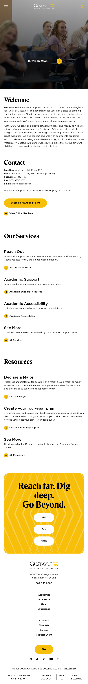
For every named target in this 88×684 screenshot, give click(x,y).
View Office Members (21, 213)
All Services (15, 340)
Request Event (44, 635)
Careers (44, 630)
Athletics (44, 621)
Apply (44, 541)
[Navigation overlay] (6, 6)
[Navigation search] (82, 6)
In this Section (38, 61)
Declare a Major (18, 396)
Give (44, 649)
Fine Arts (44, 625)
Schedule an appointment (25, 203)
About (44, 604)
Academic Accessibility (22, 316)
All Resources (17, 455)
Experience (44, 609)
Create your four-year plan (24, 428)
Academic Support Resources (25, 292)
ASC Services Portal (20, 268)
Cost (44, 529)
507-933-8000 (44, 583)
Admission (44, 599)
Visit (44, 517)
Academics (44, 595)
